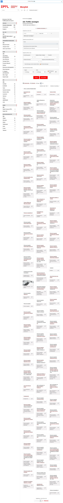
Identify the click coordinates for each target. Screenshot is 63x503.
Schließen (30, 18)
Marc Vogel (9, 75)
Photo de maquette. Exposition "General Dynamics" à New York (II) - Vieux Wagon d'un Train (54, 370)
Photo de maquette (27, 303)
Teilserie (9, 130)
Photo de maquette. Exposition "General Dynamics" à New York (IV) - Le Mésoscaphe (28, 372)
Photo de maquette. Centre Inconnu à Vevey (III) (54, 156)
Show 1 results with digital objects (29, 88)
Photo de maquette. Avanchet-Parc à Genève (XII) (41, 436)
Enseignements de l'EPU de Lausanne (28, 272)
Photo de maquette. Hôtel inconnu (40, 176)
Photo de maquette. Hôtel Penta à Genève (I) (54, 257)
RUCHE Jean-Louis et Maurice (9, 37)
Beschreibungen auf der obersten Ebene (32, 64)
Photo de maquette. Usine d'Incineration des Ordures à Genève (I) (28, 405)
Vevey (9, 98)
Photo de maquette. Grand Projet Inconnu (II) (54, 310)
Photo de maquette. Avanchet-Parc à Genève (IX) (28, 127)
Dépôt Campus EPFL (9, 109)
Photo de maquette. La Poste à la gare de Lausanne (28, 140)
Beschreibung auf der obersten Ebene (30, 46)
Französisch (9, 27)
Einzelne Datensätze (9, 25)
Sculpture (51, 267)
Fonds (9, 128)
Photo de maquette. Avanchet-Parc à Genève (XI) (28, 432)
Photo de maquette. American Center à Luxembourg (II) (27, 338)
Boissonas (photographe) (9, 67)
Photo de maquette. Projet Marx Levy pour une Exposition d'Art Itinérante (28, 258)
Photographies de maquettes (40, 212)
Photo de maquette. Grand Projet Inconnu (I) (28, 116)
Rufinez (9, 65)
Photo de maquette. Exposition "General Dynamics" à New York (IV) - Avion (41, 260)
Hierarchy (32, 83)
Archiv (25, 41)
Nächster (46, 500)
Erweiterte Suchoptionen (41, 28)
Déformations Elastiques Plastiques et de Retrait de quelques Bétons (41, 287)
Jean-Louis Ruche (9, 49)
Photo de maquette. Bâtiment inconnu (40, 235)
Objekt (9, 118)
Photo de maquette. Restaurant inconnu (53, 358)
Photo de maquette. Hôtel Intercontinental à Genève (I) (54, 436)
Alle (3, 34)
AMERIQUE (9, 100)
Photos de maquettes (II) (28, 212)
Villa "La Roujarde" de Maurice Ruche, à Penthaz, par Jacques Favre (54, 386)
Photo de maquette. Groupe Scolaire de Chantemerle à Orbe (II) (54, 142)
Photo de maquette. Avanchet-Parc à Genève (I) (28, 313)
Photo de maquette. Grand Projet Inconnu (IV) (54, 411)
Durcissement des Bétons (27, 92)
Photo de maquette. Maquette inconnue (27, 361)
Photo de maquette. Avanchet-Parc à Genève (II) (41, 125)
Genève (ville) (9, 92)
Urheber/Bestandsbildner (8, 40)
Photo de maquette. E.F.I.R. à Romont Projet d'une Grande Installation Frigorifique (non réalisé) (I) (54, 450)
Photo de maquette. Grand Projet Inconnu (27, 223)
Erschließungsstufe (7, 114)
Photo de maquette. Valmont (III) (40, 301)
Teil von (4, 32)
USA (9, 102)
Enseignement (26, 396)
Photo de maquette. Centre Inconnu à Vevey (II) (28, 153)
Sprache (4, 23)
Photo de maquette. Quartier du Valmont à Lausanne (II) (27, 103)
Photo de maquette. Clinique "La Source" (40, 311)
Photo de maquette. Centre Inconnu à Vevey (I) (41, 151)
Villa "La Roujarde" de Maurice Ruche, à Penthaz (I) (41, 386)
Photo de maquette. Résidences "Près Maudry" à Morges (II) (40, 348)
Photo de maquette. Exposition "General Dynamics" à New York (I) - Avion (28, 189)
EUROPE (9, 86)
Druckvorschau (26, 83)
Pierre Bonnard (9, 69)
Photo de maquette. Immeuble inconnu (27, 350)
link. (34, 1)
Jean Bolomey (9, 59)
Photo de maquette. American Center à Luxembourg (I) (40, 448)
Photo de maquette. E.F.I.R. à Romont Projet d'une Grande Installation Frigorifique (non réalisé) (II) (54, 170)
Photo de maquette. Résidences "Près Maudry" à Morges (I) (40, 461)
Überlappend (51, 71)
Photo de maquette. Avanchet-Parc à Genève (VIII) (41, 423)
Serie (9, 126)
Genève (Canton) (9, 90)
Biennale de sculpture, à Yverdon (54, 198)
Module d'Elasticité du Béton (41, 101)
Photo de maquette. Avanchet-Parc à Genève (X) (54, 423)
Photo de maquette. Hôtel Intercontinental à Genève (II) (41, 246)
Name (4, 51)
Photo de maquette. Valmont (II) (53, 300)
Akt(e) (9, 122)
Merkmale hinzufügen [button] (28, 35)
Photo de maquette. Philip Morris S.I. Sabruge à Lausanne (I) (41, 361)
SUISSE (9, 84)
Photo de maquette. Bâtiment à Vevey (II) (53, 246)
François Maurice (9, 63)
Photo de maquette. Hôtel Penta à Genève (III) (28, 165)
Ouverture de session (33, 10)
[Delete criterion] (51, 33)
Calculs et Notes (53, 91)
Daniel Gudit (9, 77)
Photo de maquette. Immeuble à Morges (53, 465)
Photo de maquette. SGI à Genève (28, 472)
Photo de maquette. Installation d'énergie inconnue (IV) (27, 325)
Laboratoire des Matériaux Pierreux (40, 485)
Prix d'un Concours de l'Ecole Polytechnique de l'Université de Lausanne (41, 274)
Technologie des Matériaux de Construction (53, 209)
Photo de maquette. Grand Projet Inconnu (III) (54, 118)
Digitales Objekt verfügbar (40, 55)
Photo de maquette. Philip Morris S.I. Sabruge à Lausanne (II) (41, 186)
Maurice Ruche (9, 45)
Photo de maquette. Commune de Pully (40, 398)
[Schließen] (61, 1)
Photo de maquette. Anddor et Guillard (53, 400)
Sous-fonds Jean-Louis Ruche (54, 277)
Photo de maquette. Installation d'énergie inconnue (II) (53, 130)
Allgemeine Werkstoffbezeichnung (48, 59)
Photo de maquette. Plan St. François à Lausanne (41, 473)
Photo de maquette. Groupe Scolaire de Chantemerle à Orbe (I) (41, 335)
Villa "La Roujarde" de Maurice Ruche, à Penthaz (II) (41, 200)
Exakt (50, 72)
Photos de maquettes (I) (54, 490)
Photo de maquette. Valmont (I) (27, 294)
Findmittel (50, 55)
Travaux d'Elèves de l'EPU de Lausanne (27, 203)
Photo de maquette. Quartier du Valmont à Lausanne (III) (54, 287)
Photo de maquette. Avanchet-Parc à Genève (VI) (28, 233)
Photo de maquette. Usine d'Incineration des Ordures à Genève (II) (41, 409)
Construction (39, 91)
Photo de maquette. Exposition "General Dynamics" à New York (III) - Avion (54, 477)
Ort (3, 80)
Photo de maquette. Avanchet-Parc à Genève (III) (28, 419)
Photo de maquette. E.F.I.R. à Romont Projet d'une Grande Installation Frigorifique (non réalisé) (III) (28, 456)
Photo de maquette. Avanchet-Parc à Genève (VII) (54, 234)
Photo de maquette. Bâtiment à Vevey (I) (53, 334)
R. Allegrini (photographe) (9, 72)
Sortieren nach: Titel (44, 85)
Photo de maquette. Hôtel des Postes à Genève (53, 186)
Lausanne (9, 94)
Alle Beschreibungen (44, 64)
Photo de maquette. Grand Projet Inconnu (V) (28, 246)
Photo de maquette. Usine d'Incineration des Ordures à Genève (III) (41, 112)
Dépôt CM (9, 111)
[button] (24, 10)
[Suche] (9, 10)
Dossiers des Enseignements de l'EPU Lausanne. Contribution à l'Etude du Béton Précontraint (54, 102)
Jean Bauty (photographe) (9, 56)
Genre (4, 105)
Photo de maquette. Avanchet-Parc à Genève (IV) (41, 223)
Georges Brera (9, 61)
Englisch (9, 29)
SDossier (9, 120)
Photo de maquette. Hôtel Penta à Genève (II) (41, 163)
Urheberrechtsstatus (27, 59)
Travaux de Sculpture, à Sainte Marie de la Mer (41, 374)
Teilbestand (9, 124)
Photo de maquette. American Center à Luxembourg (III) (53, 345)
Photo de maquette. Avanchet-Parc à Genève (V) (41, 322)
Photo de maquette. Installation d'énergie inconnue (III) (40, 138)
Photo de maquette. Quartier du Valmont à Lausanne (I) (54, 221)
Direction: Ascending (54, 85)
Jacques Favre (9, 47)
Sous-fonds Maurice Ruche (27, 386)
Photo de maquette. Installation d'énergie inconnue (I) (53, 322)
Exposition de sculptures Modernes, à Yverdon (28, 482)
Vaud (9, 88)
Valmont (9, 96)
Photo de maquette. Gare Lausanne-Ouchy (28, 178)
